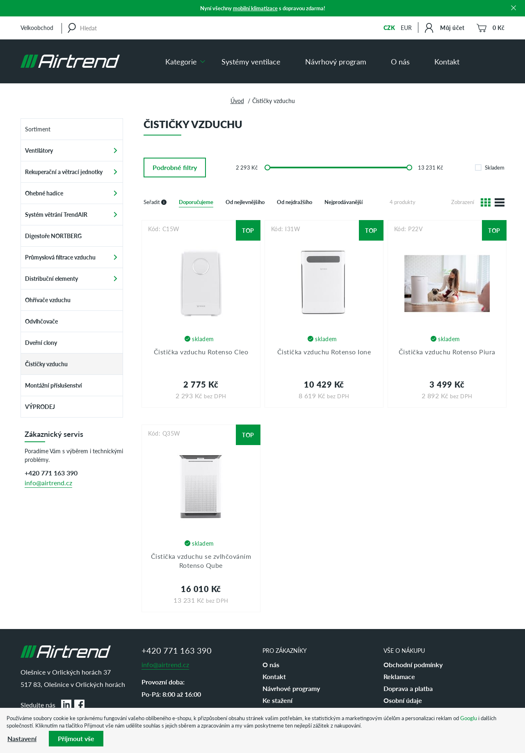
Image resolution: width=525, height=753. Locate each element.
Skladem (489, 167)
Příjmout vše (76, 738)
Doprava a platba (408, 688)
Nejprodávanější (343, 202)
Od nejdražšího (294, 202)
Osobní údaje (402, 700)
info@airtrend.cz (48, 482)
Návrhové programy (291, 688)
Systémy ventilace (251, 61)
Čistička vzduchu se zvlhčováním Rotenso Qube (201, 560)
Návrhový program (335, 61)
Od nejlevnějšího (245, 202)
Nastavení (22, 738)
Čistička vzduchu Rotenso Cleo (201, 351)
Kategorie (181, 61)
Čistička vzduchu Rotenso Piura (447, 351)
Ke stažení (277, 700)
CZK (389, 27)
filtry (175, 167)
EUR (406, 27)
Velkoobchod (37, 27)
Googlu (468, 718)
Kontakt (446, 61)
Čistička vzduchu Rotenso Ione (324, 351)
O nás (400, 61)
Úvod (237, 100)
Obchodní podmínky (413, 664)
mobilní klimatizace (255, 8)
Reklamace (399, 676)
